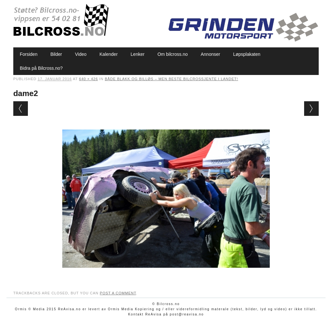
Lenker (138, 54)
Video (81, 54)
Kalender (109, 54)
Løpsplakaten (246, 54)
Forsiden (28, 54)
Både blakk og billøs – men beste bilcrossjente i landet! (171, 79)
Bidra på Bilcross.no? (41, 68)
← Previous (20, 108)
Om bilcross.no (173, 54)
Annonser (210, 54)
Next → (311, 108)
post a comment (118, 293)
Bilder (56, 54)
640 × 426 (88, 79)
